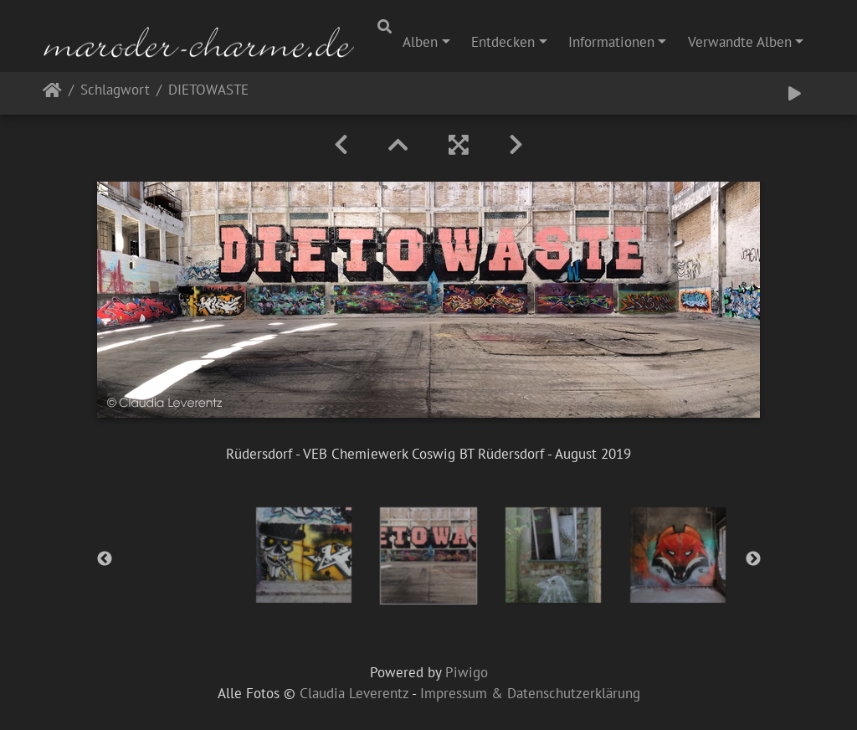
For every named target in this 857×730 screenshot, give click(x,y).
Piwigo (466, 672)
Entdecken (503, 42)
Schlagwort (115, 91)
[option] (304, 555)
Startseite (52, 93)
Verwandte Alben (740, 42)
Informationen (611, 42)
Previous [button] (104, 559)
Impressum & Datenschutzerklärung (530, 693)
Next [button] (753, 559)
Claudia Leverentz (354, 693)
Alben (420, 42)
